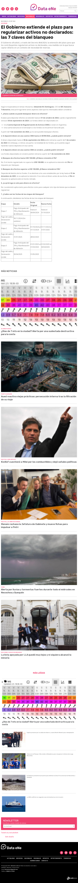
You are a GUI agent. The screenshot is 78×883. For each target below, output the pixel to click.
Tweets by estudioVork (9, 833)
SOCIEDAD (45, 99)
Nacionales (30, 16)
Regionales (40, 16)
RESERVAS (50, 99)
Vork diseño (9, 837)
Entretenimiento (60, 16)
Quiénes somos (35, 860)
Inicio (4, 16)
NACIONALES (39, 99)
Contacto (44, 860)
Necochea (21, 16)
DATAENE (56, 99)
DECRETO (67, 99)
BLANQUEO (61, 99)
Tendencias (72, 16)
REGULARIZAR (73, 99)
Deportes (49, 16)
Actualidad (11, 16)
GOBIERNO (32, 99)
